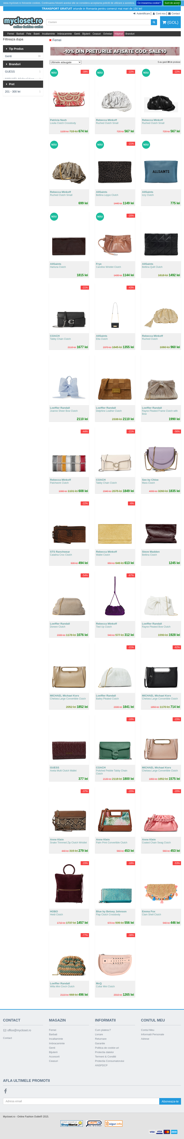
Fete (28, 33)
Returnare (101, 1038)
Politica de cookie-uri (107, 1047)
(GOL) (170, 22)
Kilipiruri (119, 33)
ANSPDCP (101, 1065)
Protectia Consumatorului (109, 1060)
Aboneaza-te (170, 1101)
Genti (77, 33)
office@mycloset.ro (17, 1030)
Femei (10, 33)
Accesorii (54, 1056)
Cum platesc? (103, 1029)
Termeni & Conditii (105, 1056)
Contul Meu (147, 1029)
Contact (7, 1037)
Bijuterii (86, 33)
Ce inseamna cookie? (149, 3)
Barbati (20, 33)
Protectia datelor (104, 1052)
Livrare (99, 1034)
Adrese (145, 1038)
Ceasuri (97, 33)
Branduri (130, 33)
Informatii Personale (152, 1034)
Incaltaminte (48, 33)
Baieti (37, 33)
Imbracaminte (64, 33)
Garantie (100, 1043)
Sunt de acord (172, 3)
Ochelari (107, 33)
